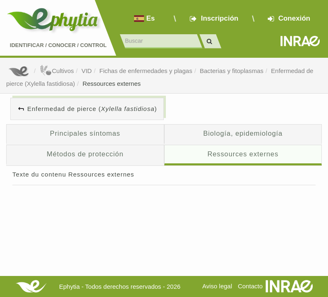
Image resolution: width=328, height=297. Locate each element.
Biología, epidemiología (243, 133)
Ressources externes (112, 83)
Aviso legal (217, 286)
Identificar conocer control (58, 45)
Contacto (250, 286)
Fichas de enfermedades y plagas (145, 70)
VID (86, 70)
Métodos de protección (85, 154)
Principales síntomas (85, 133)
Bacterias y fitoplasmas (231, 70)
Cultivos (57, 70)
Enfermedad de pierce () (92, 108)
